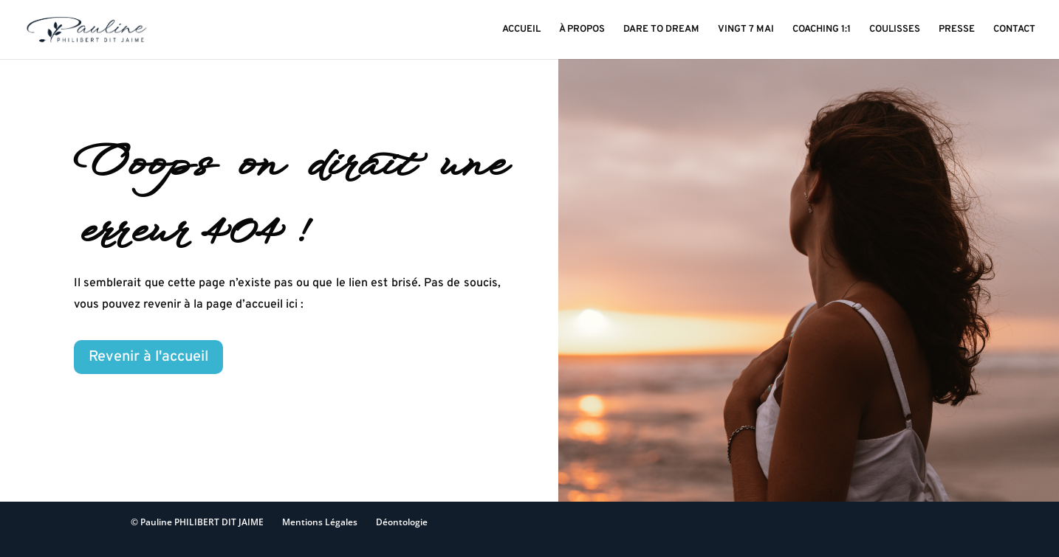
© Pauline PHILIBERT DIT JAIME (197, 522)
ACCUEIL (521, 29)
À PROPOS (582, 29)
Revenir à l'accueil (148, 357)
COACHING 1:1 (821, 29)
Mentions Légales (319, 522)
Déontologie (402, 522)
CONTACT (1014, 29)
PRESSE (957, 29)
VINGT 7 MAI (746, 29)
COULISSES (894, 29)
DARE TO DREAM (661, 29)
